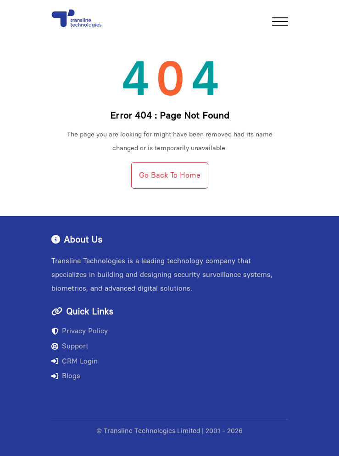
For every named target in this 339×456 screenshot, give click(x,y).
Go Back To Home (169, 175)
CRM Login (74, 361)
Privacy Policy (79, 331)
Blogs (65, 376)
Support (70, 346)
